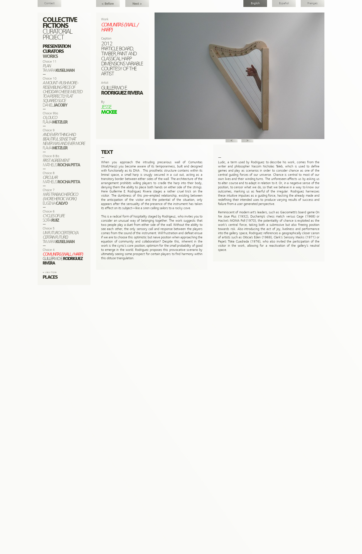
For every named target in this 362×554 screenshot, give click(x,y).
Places (50, 277)
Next (247, 140)
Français (312, 3)
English (255, 3)
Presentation (56, 46)
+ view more (50, 272)
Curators (53, 51)
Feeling (108, 3)
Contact (49, 3)
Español (284, 3)
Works (50, 56)
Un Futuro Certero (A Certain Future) (137, 3)
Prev (232, 140)
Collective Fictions (60, 23)
